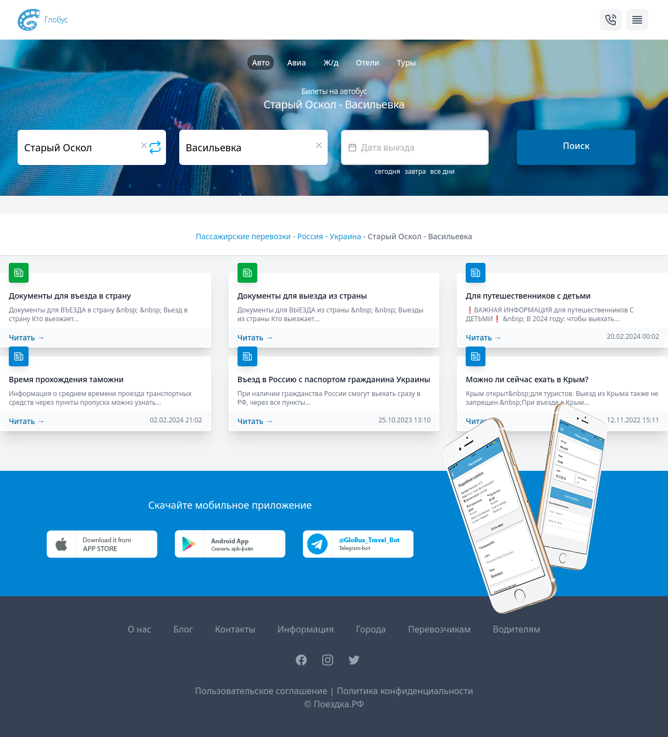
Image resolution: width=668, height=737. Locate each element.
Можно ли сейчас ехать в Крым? (527, 379)
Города (371, 629)
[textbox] (415, 147)
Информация (305, 629)
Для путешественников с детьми (528, 295)
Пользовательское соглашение (261, 691)
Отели (367, 62)
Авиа (296, 62)
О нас (139, 629)
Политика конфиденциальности (404, 691)
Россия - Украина (329, 236)
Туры (406, 62)
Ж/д (330, 62)
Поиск (576, 146)
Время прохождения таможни (66, 379)
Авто (260, 62)
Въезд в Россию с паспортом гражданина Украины (334, 379)
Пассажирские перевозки (243, 236)
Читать (27, 337)
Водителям (516, 629)
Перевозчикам (439, 629)
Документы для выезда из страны (302, 295)
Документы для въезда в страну (70, 295)
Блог (183, 629)
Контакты (235, 629)
